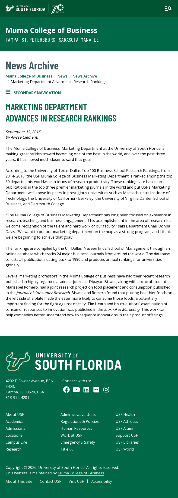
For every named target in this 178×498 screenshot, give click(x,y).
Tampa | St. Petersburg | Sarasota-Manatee (52, 39)
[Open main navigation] (168, 8)
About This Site (19, 481)
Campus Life (16, 442)
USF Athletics (127, 421)
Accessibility (101, 481)
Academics (14, 421)
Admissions (15, 428)
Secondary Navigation (33, 93)
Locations (14, 435)
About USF (15, 414)
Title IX (66, 449)
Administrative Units (78, 414)
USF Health (125, 414)
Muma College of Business (51, 30)
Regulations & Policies (79, 421)
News (62, 76)
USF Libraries (127, 442)
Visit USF (76, 481)
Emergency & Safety (77, 442)
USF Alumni (125, 428)
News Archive (85, 76)
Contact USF (50, 481)
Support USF (127, 435)
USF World (125, 449)
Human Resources (76, 428)
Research (14, 449)
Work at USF (71, 435)
